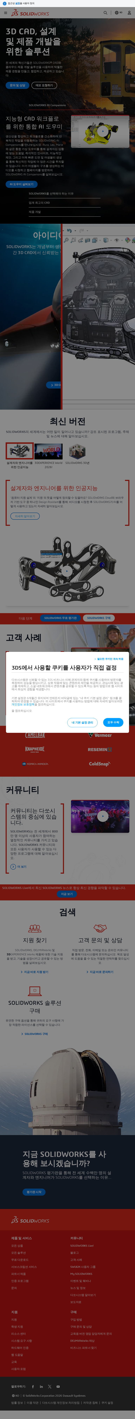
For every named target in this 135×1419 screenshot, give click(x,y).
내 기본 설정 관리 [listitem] (82, 722)
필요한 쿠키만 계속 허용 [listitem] (110, 659)
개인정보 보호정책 (23, 704)
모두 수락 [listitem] (113, 722)
